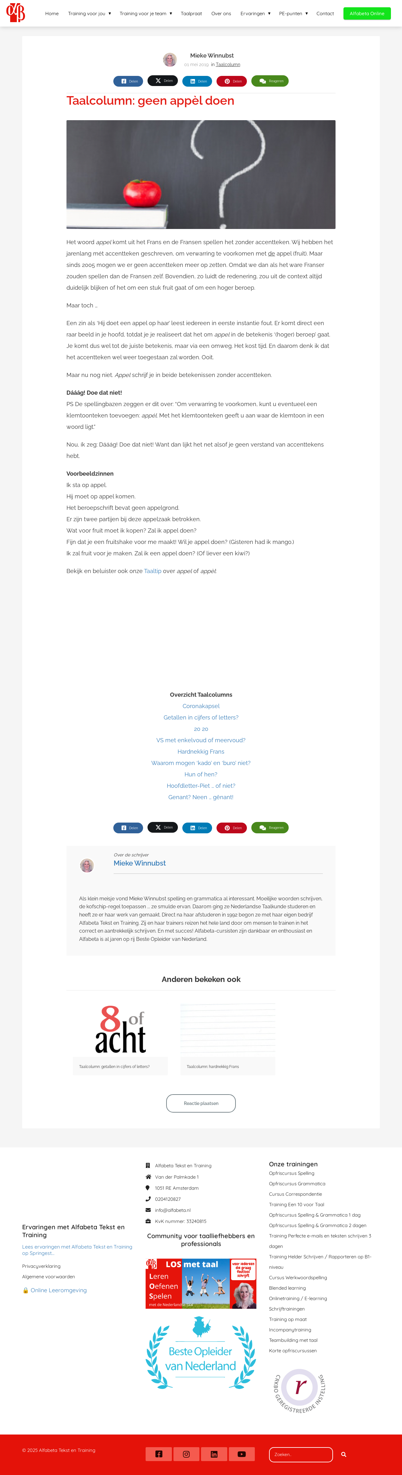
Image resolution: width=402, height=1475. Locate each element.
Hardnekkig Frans (201, 751)
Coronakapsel (201, 706)
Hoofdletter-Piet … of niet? (201, 785)
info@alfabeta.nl (173, 1210)
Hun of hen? (201, 774)
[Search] (343, 1454)
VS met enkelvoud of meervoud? (201, 740)
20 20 (201, 728)
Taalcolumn (228, 64)
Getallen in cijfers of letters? (201, 717)
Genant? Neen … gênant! (201, 797)
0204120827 (168, 1199)
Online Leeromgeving (59, 1290)
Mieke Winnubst (212, 55)
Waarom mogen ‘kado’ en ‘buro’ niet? (201, 763)
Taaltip (152, 571)
